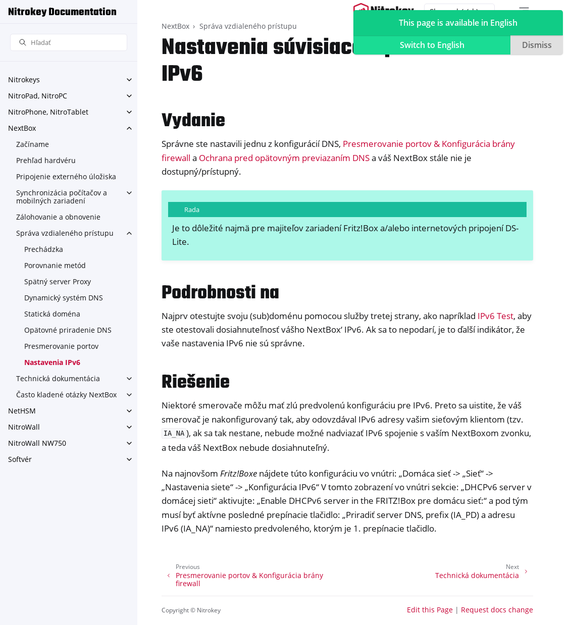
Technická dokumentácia (58, 378)
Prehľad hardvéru (46, 160)
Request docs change (497, 609)
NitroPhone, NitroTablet (48, 112)
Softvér (20, 459)
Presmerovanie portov (61, 346)
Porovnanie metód (55, 265)
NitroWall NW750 (37, 443)
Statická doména (52, 314)
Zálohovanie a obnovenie (58, 217)
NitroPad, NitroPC (37, 95)
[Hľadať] (69, 42)
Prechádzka (43, 249)
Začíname (32, 144)
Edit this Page (430, 609)
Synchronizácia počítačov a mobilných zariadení (61, 196)
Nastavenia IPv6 (52, 362)
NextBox (22, 128)
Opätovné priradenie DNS (68, 330)
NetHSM (22, 410)
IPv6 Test (495, 316)
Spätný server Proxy (57, 281)
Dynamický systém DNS (63, 297)
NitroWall (24, 427)
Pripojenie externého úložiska (66, 176)
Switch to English (432, 44)
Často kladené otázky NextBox (66, 394)
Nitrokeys (24, 79)
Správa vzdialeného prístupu (65, 233)
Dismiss (537, 44)
